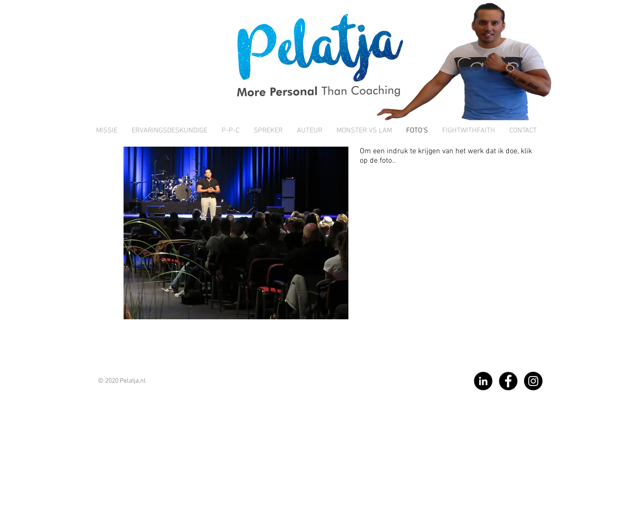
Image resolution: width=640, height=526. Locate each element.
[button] (236, 233)
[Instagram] (533, 381)
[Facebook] (508, 381)
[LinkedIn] (483, 381)
